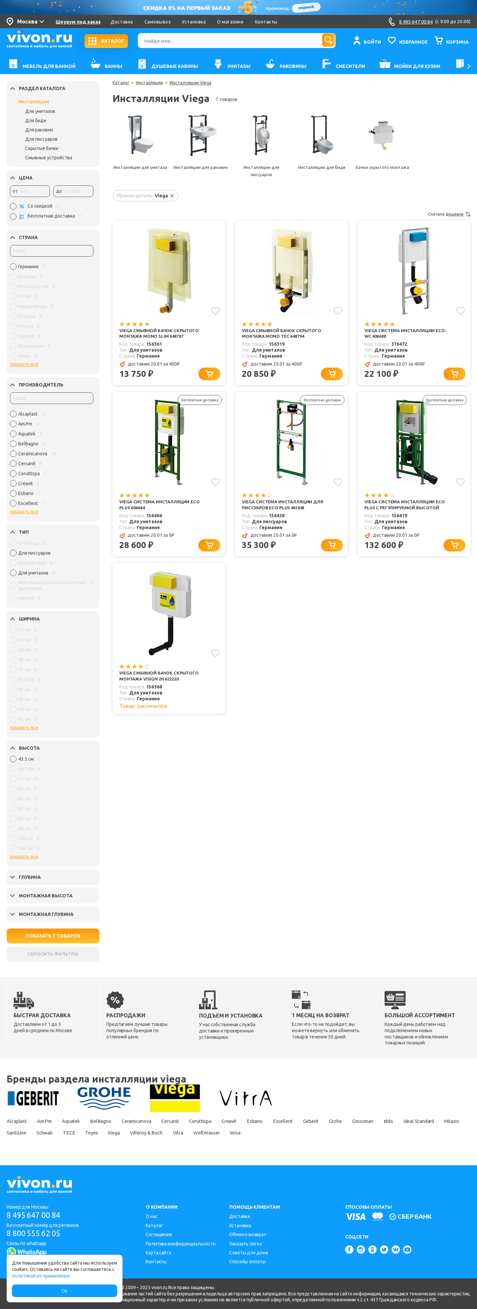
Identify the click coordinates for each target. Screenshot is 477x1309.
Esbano (287, 1121)
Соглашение (159, 1234)
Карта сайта (158, 1252)
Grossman (408, 1121)
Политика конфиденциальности (181, 1243)
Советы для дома (248, 1252)
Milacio (62, 1132)
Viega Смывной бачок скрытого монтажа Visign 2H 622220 (161, 679)
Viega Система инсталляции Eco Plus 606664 (162, 507)
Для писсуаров (41, 139)
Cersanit (191, 1121)
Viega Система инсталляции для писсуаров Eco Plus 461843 (285, 507)
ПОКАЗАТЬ (53, 935)
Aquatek (79, 1121)
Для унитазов (40, 111)
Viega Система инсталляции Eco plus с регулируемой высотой (407, 507)
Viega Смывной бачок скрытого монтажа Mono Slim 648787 (161, 334)
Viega (204, 1132)
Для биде (35, 120)
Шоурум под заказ (78, 22)
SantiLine (93, 1132)
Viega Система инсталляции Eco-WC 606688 (408, 334)
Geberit (349, 1121)
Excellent (318, 1121)
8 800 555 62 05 (36, 1233)
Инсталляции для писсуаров (261, 171)
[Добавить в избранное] (215, 310)
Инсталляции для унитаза (140, 171)
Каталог (121, 83)
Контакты (266, 22)
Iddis (439, 1121)
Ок (65, 1290)
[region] (51, 313)
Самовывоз (157, 22)
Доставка (122, 22)
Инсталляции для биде (321, 167)
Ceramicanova (153, 1121)
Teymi (178, 1132)
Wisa (341, 1132)
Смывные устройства (48, 157)
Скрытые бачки (41, 148)
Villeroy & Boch (241, 1132)
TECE (152, 1132)
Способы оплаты (247, 1261)
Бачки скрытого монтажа (382, 167)
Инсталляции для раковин (200, 171)
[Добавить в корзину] (210, 375)
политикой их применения (41, 1276)
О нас (152, 1216)
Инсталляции (34, 101)
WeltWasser (309, 1132)
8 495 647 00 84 (36, 1215)
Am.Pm (49, 1121)
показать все (24, 364)
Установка (194, 22)
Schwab (125, 1132)
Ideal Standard (24, 1132)
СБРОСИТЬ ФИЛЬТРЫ (53, 954)
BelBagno (112, 1121)
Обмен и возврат (247, 1234)
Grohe (377, 1121)
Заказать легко (245, 1243)
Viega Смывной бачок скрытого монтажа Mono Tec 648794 (284, 334)
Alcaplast (18, 1121)
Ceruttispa (225, 1121)
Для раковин (39, 129)
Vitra (277, 1132)
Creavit (258, 1121)
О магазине (230, 22)
